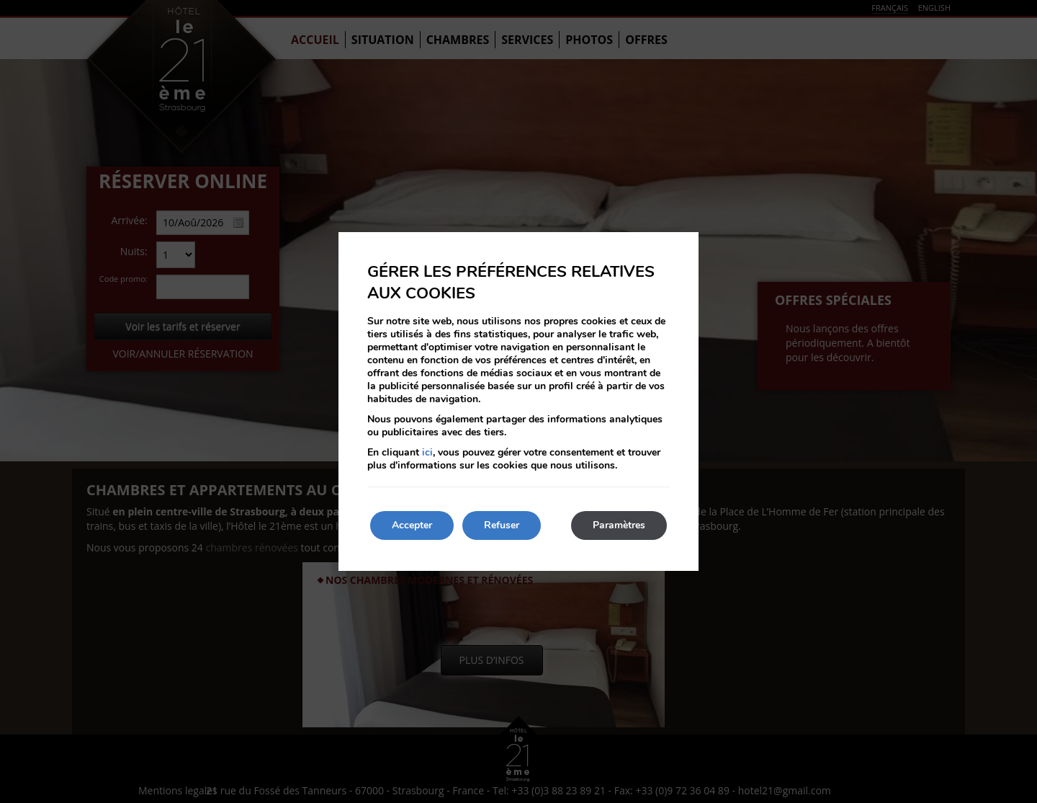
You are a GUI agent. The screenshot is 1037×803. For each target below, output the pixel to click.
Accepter (412, 525)
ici (427, 452)
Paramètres (619, 525)
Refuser (501, 525)
